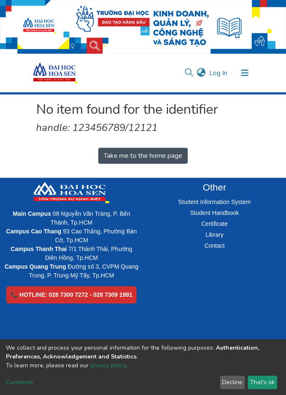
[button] (201, 73)
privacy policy (108, 365)
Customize (19, 382)
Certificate (214, 223)
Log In (218, 73)
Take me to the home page (143, 155)
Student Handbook (214, 212)
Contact (215, 245)
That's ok (262, 382)
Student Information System (214, 202)
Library (214, 234)
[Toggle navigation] (245, 73)
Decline (232, 382)
